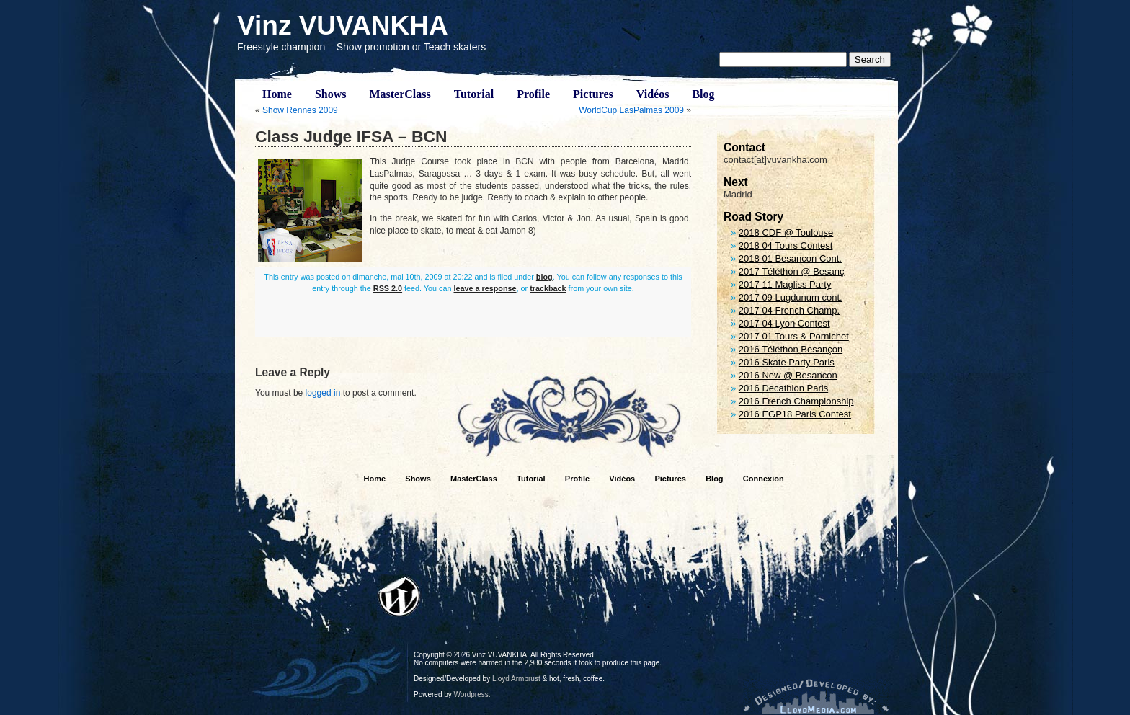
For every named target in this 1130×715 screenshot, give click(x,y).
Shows (331, 94)
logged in (323, 393)
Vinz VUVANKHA (342, 25)
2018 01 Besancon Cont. (790, 258)
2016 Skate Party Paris (787, 362)
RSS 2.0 (387, 288)
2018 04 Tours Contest (786, 245)
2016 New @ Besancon (788, 375)
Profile (533, 94)
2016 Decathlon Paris (783, 388)
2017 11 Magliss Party (785, 284)
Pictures (593, 94)
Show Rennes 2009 (300, 110)
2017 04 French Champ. (789, 310)
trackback (548, 288)
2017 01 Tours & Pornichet (794, 336)
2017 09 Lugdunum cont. (790, 297)
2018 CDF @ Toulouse (786, 232)
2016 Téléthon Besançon (790, 349)
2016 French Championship (796, 401)
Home (277, 94)
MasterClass (399, 94)
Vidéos (652, 94)
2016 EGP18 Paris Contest (795, 414)
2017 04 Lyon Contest (784, 323)
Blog (703, 94)
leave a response (485, 288)
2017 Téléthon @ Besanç (792, 271)
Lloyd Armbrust (516, 679)
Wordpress (471, 694)
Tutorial (474, 94)
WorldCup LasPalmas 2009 (631, 110)
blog (544, 276)
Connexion (763, 478)
